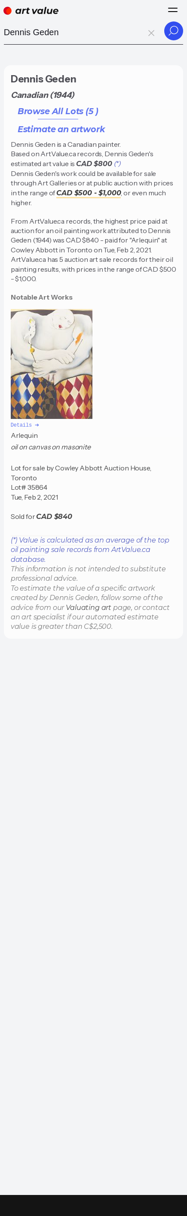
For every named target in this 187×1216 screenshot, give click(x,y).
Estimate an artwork (61, 129)
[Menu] (173, 9)
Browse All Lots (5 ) (58, 111)
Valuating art (88, 607)
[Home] (30, 11)
